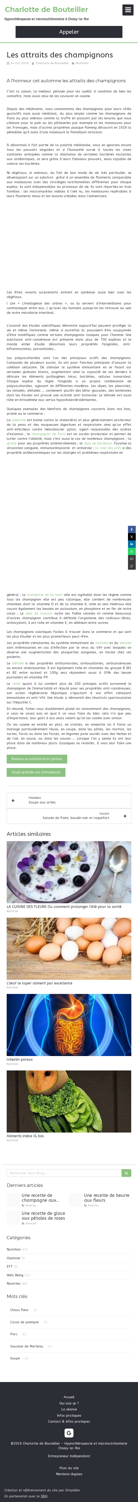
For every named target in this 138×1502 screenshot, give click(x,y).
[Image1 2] (13, 1218)
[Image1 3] (75, 1200)
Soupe (15, 1358)
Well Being (15, 1275)
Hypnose (13, 1258)
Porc (13, 1334)
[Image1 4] (13, 1200)
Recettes (13, 1284)
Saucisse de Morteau (26, 1346)
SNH (44, 1496)
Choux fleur (19, 1310)
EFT (10, 1266)
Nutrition (14, 1249)
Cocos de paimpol (24, 1322)
